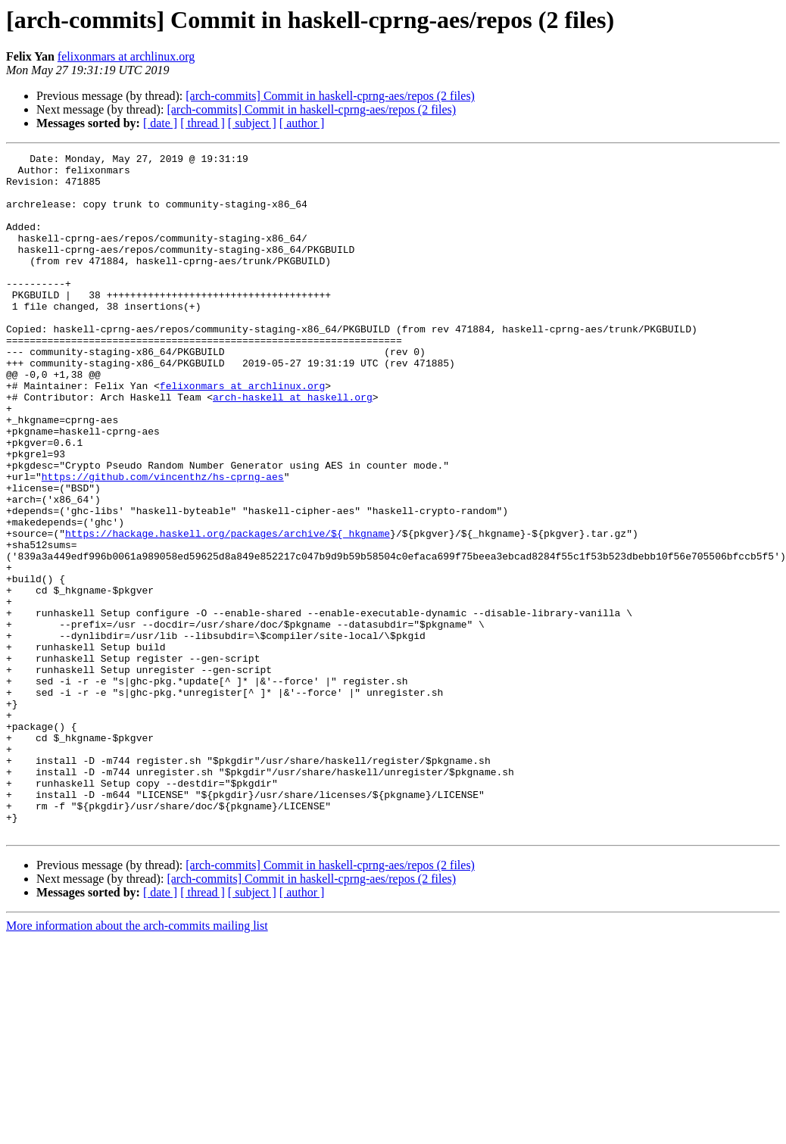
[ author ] (302, 123)
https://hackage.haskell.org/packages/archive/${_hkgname (227, 610)
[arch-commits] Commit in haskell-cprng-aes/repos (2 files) (330, 95)
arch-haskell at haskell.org (293, 447)
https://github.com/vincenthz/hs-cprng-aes (163, 542)
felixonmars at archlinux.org (126, 56)
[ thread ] (202, 123)
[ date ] (160, 123)
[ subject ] (252, 123)
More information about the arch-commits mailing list (137, 1061)
